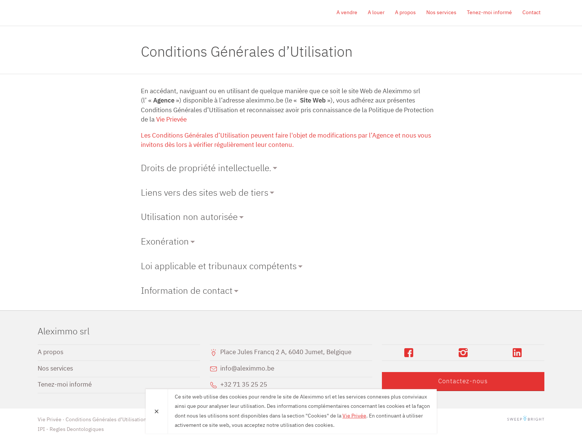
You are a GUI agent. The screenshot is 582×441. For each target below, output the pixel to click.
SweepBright (525, 420)
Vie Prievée (171, 120)
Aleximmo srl (80, 12)
